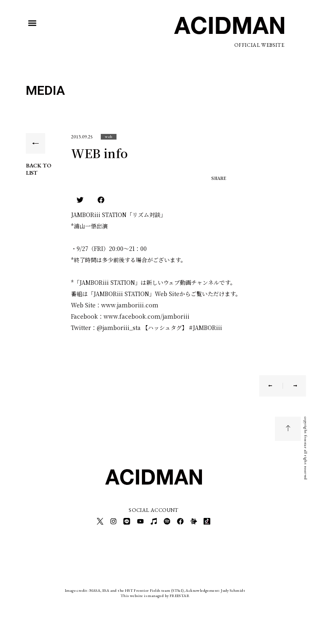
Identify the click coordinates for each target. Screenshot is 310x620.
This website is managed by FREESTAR (155, 593)
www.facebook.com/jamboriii (146, 316)
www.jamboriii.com (129, 305)
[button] (32, 23)
